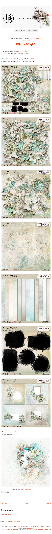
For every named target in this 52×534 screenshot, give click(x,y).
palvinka (26, 40)
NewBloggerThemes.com (42, 529)
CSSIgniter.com (13, 529)
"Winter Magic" (17, 51)
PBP (26, 51)
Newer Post (3, 503)
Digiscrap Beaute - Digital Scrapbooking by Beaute (31, 526)
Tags (29, 30)
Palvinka (3, 51)
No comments (39, 38)
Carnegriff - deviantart (24, 489)
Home (17, 30)
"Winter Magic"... (26, 44)
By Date (23, 30)
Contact (35, 30)
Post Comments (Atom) (14, 521)
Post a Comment (6, 514)
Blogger (30, 528)
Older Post (49, 503)
